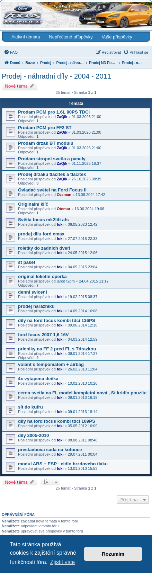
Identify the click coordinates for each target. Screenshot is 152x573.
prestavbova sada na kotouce (50, 449)
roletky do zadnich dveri (44, 248)
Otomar (63, 209)
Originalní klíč (33, 204)
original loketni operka (42, 276)
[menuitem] (11, 52)
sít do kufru (30, 407)
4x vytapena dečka (38, 378)
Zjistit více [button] (62, 562)
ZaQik (62, 117)
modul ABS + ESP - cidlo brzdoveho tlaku (63, 463)
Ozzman (64, 195)
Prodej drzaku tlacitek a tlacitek (52, 174)
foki (60, 224)
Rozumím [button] (113, 554)
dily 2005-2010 (33, 435)
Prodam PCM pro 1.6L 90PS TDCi (54, 112)
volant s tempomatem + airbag (51, 364)
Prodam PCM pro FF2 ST (45, 127)
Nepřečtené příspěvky (70, 36)
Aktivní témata (25, 36)
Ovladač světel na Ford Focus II (52, 190)
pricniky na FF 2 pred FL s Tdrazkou (57, 348)
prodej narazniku (36, 306)
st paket (26, 262)
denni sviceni (32, 292)
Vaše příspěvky (117, 36)
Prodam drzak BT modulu (45, 143)
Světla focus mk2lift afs (43, 219)
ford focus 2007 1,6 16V (43, 334)
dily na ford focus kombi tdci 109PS (56, 421)
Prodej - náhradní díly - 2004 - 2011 (56, 76)
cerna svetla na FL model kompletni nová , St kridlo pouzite (82, 392)
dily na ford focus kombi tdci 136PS (56, 320)
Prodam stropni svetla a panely (52, 158)
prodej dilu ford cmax (41, 233)
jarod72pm (66, 281)
